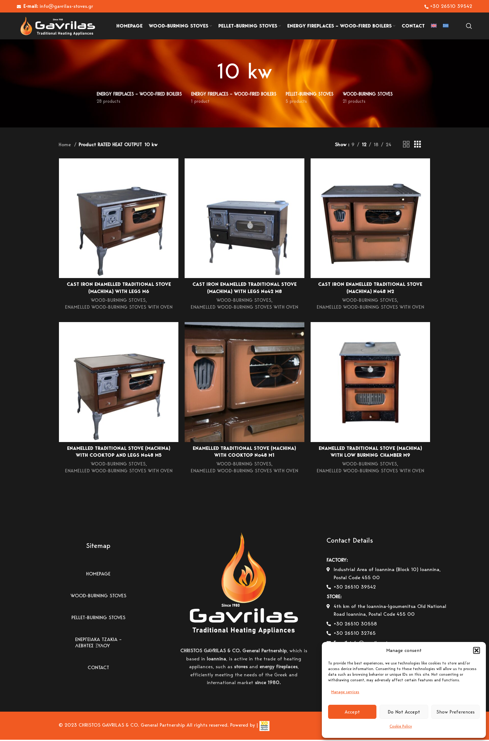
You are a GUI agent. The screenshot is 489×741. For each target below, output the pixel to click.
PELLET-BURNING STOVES (98, 619)
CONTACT (98, 669)
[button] (476, 650)
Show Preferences (455, 712)
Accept (352, 712)
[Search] (469, 27)
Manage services (345, 691)
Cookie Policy (401, 726)
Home (65, 147)
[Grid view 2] (406, 146)
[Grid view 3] (417, 146)
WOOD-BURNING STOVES (118, 303)
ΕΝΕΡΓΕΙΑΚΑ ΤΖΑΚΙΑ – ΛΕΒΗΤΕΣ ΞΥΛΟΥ (98, 644)
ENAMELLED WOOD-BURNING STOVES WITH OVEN (118, 309)
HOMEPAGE (98, 575)
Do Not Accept (404, 712)
